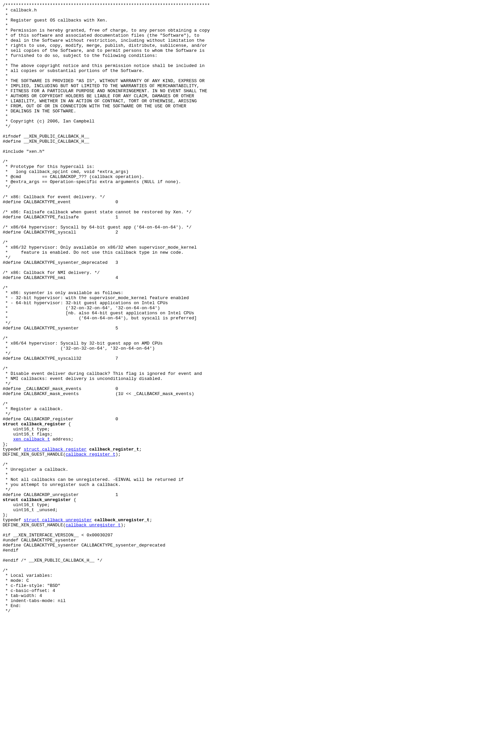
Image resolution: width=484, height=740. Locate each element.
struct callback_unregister (58, 624)
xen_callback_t (31, 527)
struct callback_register (55, 539)
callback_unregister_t (93, 630)
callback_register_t (90, 545)
